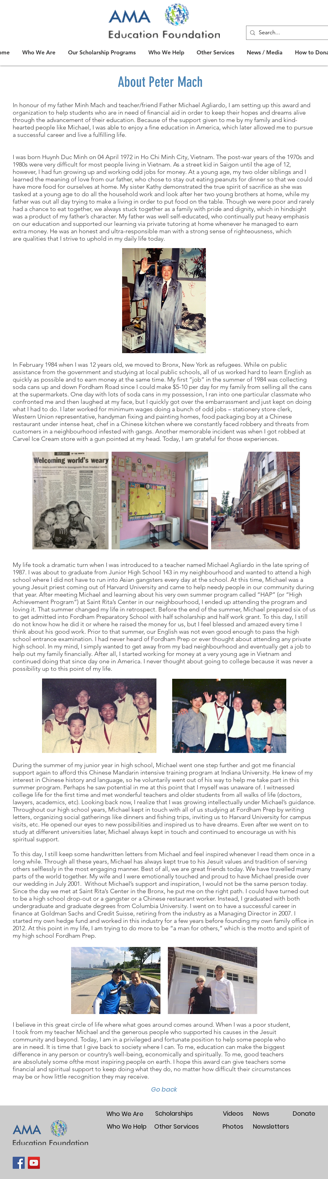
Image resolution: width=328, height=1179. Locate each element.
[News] (261, 1113)
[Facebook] (19, 1163)
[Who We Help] (126, 1126)
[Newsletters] (271, 1126)
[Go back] (164, 1089)
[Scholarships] (174, 1113)
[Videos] (233, 1113)
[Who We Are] (124, 1113)
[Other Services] (176, 1126)
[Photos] (233, 1126)
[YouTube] (34, 1163)
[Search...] (293, 33)
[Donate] (304, 1113)
